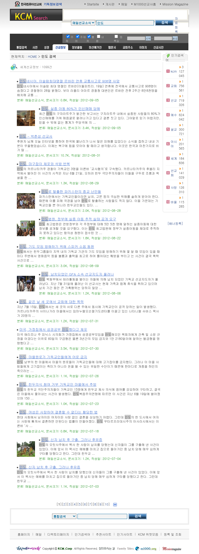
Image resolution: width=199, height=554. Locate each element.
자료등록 (176, 25)
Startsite (93, 4)
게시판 (110, 4)
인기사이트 (124, 534)
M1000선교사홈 (145, 4)
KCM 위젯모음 (148, 534)
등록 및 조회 (172, 534)
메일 (124, 4)
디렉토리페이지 (58, 534)
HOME (32, 56)
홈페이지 (24, 534)
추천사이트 (103, 534)
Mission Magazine (175, 4)
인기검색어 (82, 534)
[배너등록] (175, 223)
